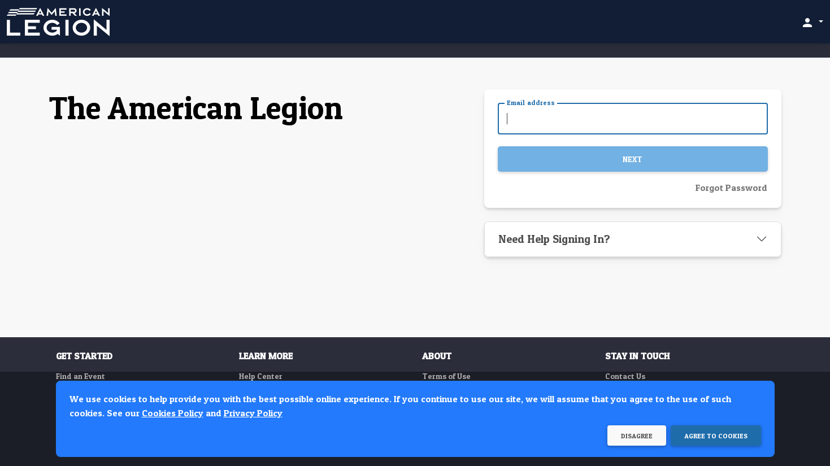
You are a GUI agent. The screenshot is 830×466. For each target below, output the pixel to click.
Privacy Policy (253, 413)
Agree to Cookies (716, 436)
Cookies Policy (172, 413)
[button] (812, 22)
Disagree (637, 436)
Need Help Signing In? (554, 239)
